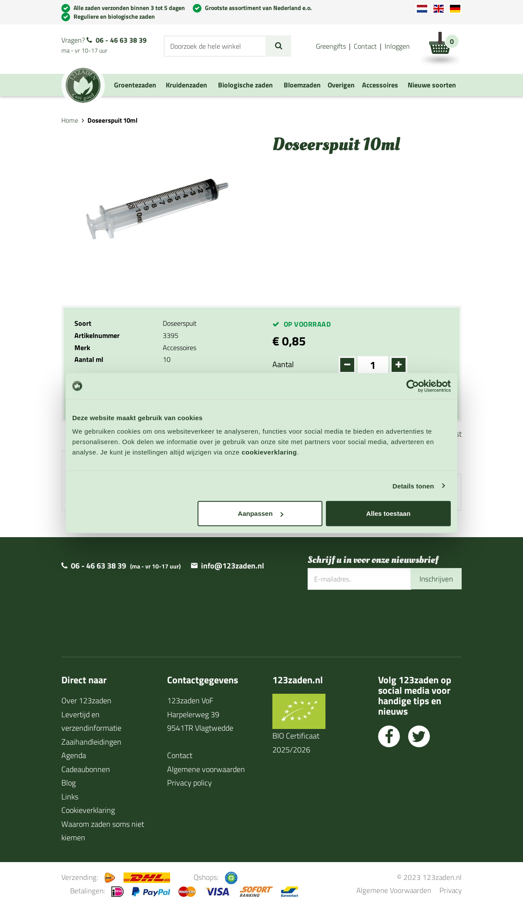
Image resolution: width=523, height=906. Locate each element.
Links (69, 797)
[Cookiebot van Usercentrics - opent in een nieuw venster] (413, 385)
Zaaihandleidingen (91, 742)
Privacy (450, 890)
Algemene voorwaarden (206, 770)
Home (69, 120)
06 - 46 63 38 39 (121, 40)
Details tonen (413, 485)
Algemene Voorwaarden (393, 890)
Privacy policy (189, 783)
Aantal (283, 364)
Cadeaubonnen (85, 770)
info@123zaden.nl (232, 566)
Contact (365, 46)
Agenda (73, 756)
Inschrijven (435, 579)
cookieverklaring (269, 452)
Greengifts (331, 46)
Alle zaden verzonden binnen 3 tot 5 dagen (129, 7)
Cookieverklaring (88, 810)
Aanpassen (260, 513)
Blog (68, 783)
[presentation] (374, 618)
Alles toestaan (388, 513)
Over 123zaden (86, 701)
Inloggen (397, 46)
